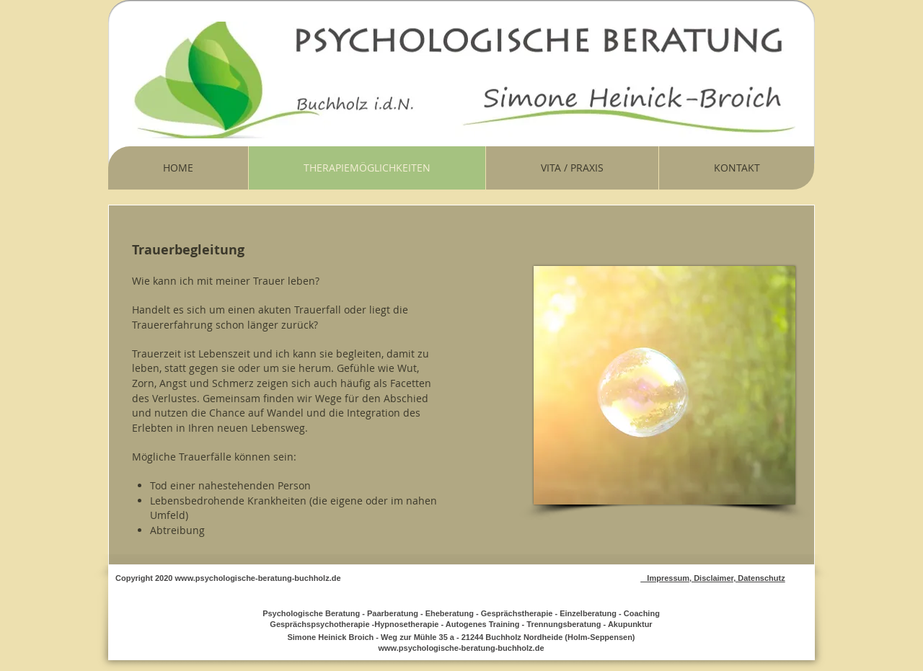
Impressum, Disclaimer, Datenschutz (712, 578)
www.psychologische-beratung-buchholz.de (258, 578)
